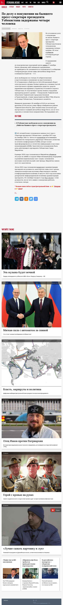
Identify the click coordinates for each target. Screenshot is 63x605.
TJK (31, 2)
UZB (39, 2)
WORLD (44, 2)
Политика (26, 28)
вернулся (40, 167)
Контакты (6, 600)
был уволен (49, 178)
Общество (20, 28)
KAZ (22, 2)
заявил (45, 65)
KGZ (27, 2)
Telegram (57, 186)
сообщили (49, 52)
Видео (18, 7)
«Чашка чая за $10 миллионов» (9, 561)
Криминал (14, 28)
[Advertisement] (31, 216)
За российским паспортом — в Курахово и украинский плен (49, 563)
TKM (35, 2)
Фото (24, 7)
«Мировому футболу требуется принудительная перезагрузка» (30, 563)
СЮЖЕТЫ (30, 7)
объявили (52, 154)
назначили (41, 137)
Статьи (11, 7)
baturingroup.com (43, 603)
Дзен (20, 189)
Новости (4, 7)
